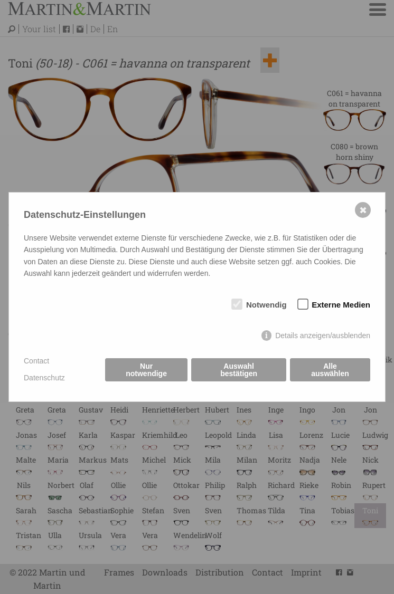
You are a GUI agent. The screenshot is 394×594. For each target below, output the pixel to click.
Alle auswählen (330, 370)
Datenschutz (44, 377)
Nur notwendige (146, 370)
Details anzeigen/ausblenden (322, 335)
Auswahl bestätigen (238, 370)
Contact (36, 361)
